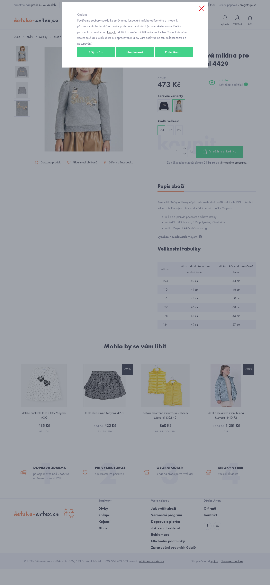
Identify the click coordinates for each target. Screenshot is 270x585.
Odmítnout (174, 80)
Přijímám (96, 80)
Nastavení (134, 80)
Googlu (111, 59)
